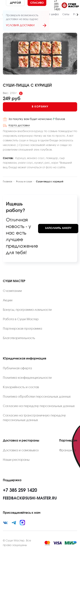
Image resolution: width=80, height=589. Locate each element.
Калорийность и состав (21, 387)
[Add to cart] (40, 106)
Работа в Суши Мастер (21, 319)
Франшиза (67, 450)
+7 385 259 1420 (57, 5)
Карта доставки (19, 125)
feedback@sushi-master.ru (30, 498)
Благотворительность (19, 338)
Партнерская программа (22, 328)
